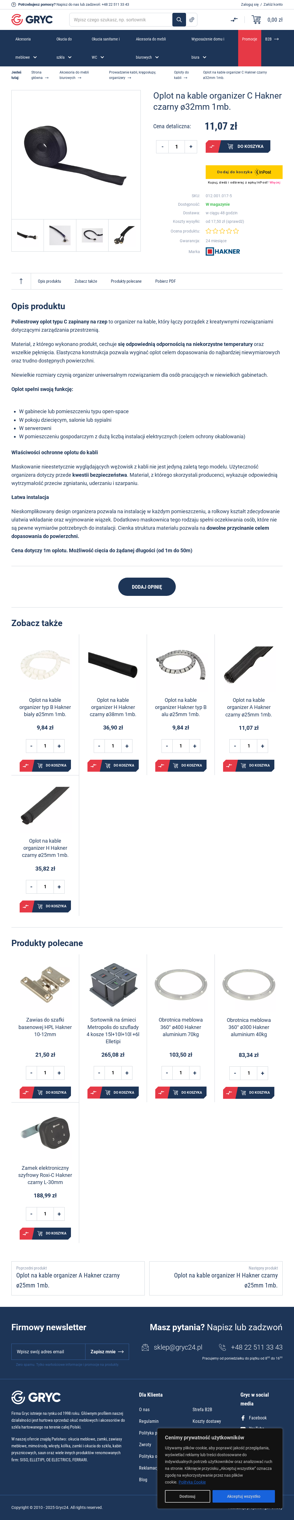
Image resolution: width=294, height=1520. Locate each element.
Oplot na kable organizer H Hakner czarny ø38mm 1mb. (113, 707)
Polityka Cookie (192, 1482)
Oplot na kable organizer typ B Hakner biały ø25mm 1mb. (45, 707)
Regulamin (149, 1421)
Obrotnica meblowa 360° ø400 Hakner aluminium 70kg (181, 1027)
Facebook (253, 1418)
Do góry (21, 281)
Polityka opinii (152, 1456)
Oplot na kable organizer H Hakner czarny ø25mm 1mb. (45, 848)
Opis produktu (49, 281)
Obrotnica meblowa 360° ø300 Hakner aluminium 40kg (249, 1027)
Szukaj (179, 20)
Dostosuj (187, 1496)
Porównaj (212, 146)
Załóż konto (273, 4)
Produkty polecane (126, 281)
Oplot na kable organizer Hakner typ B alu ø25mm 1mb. (181, 707)
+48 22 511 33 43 (115, 4)
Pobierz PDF (165, 281)
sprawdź (235, 221)
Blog (143, 1479)
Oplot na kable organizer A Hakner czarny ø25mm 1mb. (248, 707)
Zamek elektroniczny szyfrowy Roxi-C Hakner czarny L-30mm (45, 1175)
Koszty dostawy (207, 1421)
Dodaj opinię (147, 587)
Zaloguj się (250, 4)
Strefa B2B (202, 1409)
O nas (144, 1409)
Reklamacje (149, 1468)
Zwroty (145, 1444)
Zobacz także (86, 281)
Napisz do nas (67, 4)
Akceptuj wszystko (243, 1496)
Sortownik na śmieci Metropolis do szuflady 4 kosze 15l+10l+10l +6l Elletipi (113, 1030)
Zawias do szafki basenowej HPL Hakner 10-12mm (45, 1027)
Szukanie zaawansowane (191, 20)
